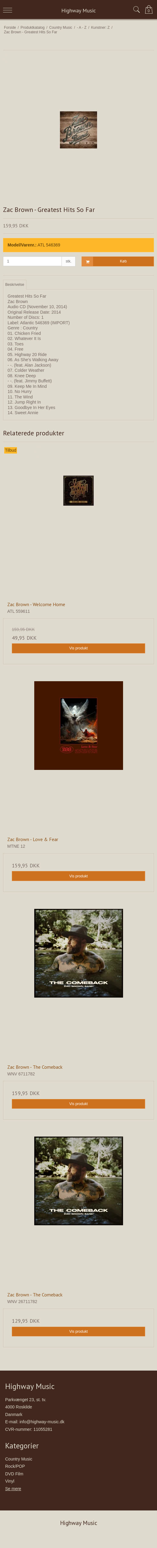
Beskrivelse (14, 284)
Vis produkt (78, 648)
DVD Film (14, 1473)
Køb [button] (104, 261)
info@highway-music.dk (41, 1421)
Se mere (13, 1488)
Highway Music (78, 10)
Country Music (18, 1459)
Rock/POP (15, 1466)
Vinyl (9, 1481)
